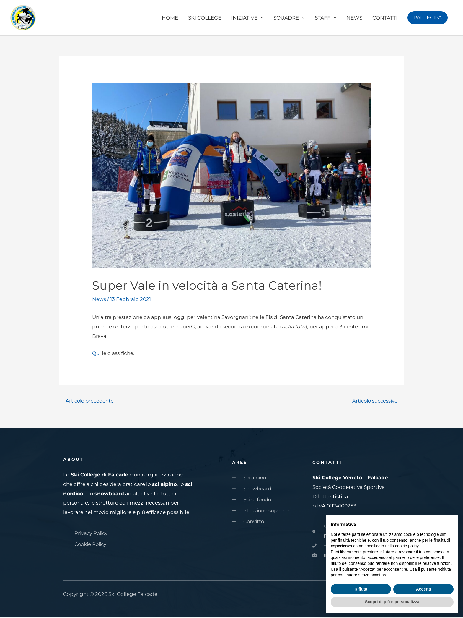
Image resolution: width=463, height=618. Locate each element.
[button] (427, 18)
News (99, 300)
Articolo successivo (377, 402)
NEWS (354, 18)
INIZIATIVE (244, 18)
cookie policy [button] (406, 546)
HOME (170, 18)
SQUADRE (286, 18)
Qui (96, 354)
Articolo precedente (87, 402)
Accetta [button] (423, 589)
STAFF (322, 18)
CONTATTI (384, 18)
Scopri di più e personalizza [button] (392, 601)
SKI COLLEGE (204, 18)
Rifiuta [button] (360, 589)
